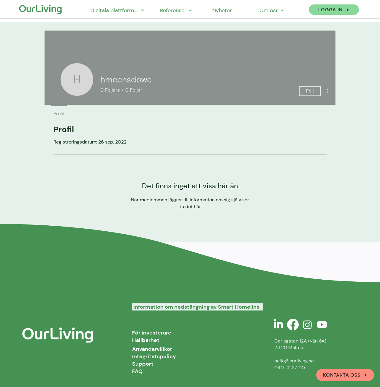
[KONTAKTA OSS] (345, 375)
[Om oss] (271, 10)
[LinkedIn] (278, 324)
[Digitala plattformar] (117, 10)
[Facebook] (293, 324)
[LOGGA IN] (334, 9)
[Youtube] (322, 324)
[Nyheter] (222, 10)
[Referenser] (176, 10)
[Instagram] (307, 324)
